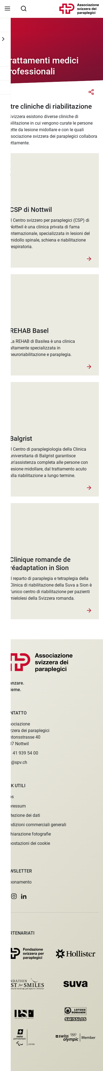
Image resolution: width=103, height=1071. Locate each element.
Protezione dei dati (22, 815)
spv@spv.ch (15, 762)
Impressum (15, 806)
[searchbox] (23, 8)
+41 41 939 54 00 (21, 753)
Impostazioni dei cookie (27, 843)
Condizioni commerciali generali (35, 824)
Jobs (9, 796)
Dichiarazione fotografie (27, 834)
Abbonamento (18, 882)
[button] (5, 896)
